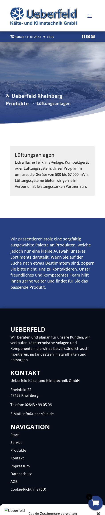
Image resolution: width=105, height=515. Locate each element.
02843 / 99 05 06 (38, 404)
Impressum (20, 466)
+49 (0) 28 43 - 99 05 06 (39, 37)
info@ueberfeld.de (38, 413)
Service (16, 442)
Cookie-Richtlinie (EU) (28, 489)
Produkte (18, 450)
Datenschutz (21, 473)
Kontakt (17, 458)
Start (14, 434)
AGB (14, 481)
